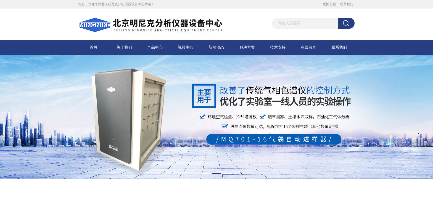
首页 (93, 47)
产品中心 (155, 47)
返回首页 (329, 4)
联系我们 (346, 4)
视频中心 (185, 47)
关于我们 (124, 47)
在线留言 (308, 47)
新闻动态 (216, 47)
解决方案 (247, 47)
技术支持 (278, 47)
